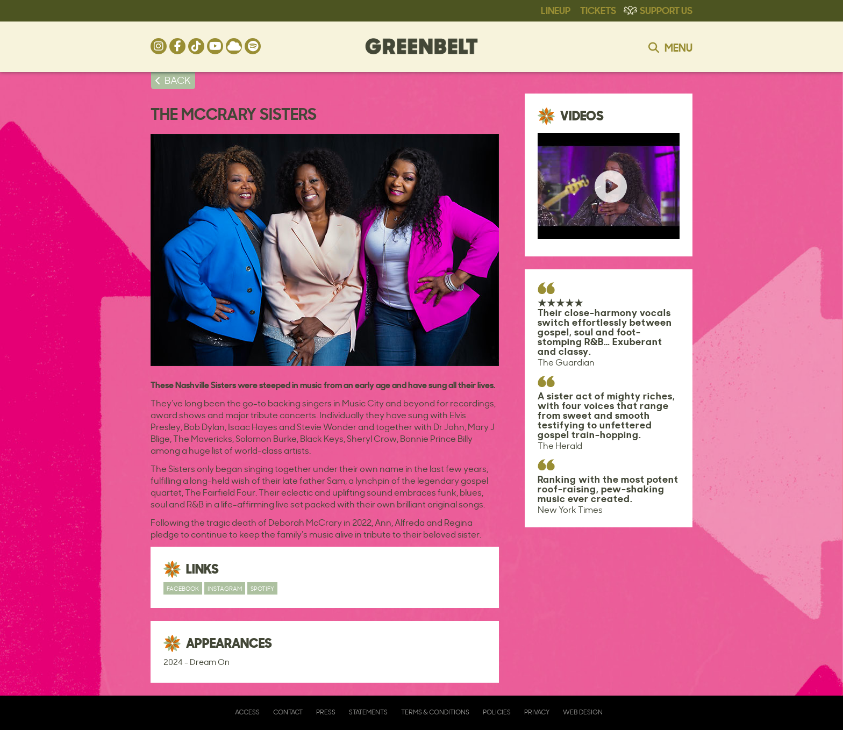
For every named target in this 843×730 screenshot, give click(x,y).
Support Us (666, 10)
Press (325, 712)
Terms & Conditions (435, 712)
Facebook (183, 588)
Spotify (262, 588)
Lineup (555, 10)
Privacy (536, 712)
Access (247, 712)
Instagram (225, 588)
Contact (288, 712)
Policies (497, 712)
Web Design (583, 712)
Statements (368, 712)
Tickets (598, 10)
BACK (178, 80)
